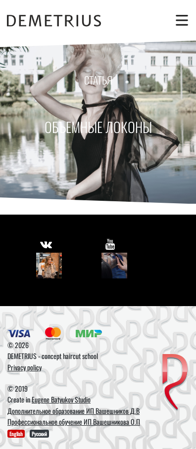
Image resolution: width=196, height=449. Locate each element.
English (16, 434)
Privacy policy (24, 367)
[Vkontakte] (49, 265)
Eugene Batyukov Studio (61, 399)
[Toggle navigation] (180, 20)
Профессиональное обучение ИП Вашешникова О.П (73, 421)
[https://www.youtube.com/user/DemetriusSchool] (110, 244)
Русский (39, 434)
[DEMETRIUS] (175, 383)
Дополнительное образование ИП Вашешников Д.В (73, 410)
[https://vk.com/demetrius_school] (46, 244)
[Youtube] (114, 265)
